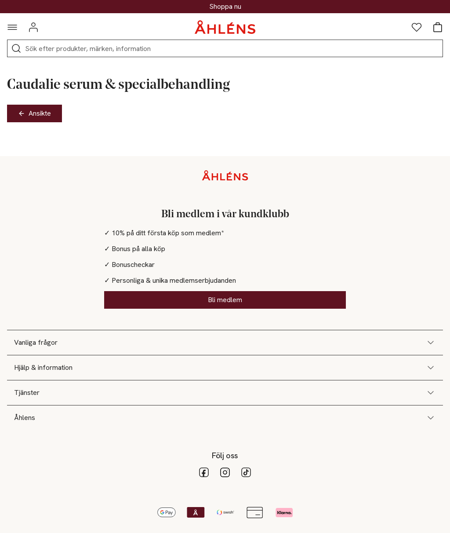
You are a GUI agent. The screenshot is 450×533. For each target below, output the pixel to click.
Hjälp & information (225, 367)
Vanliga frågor (225, 342)
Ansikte (34, 113)
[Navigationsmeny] (12, 27)
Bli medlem (225, 299)
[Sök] (16, 48)
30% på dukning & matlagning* (225, 6)
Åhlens (225, 418)
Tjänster (225, 392)
